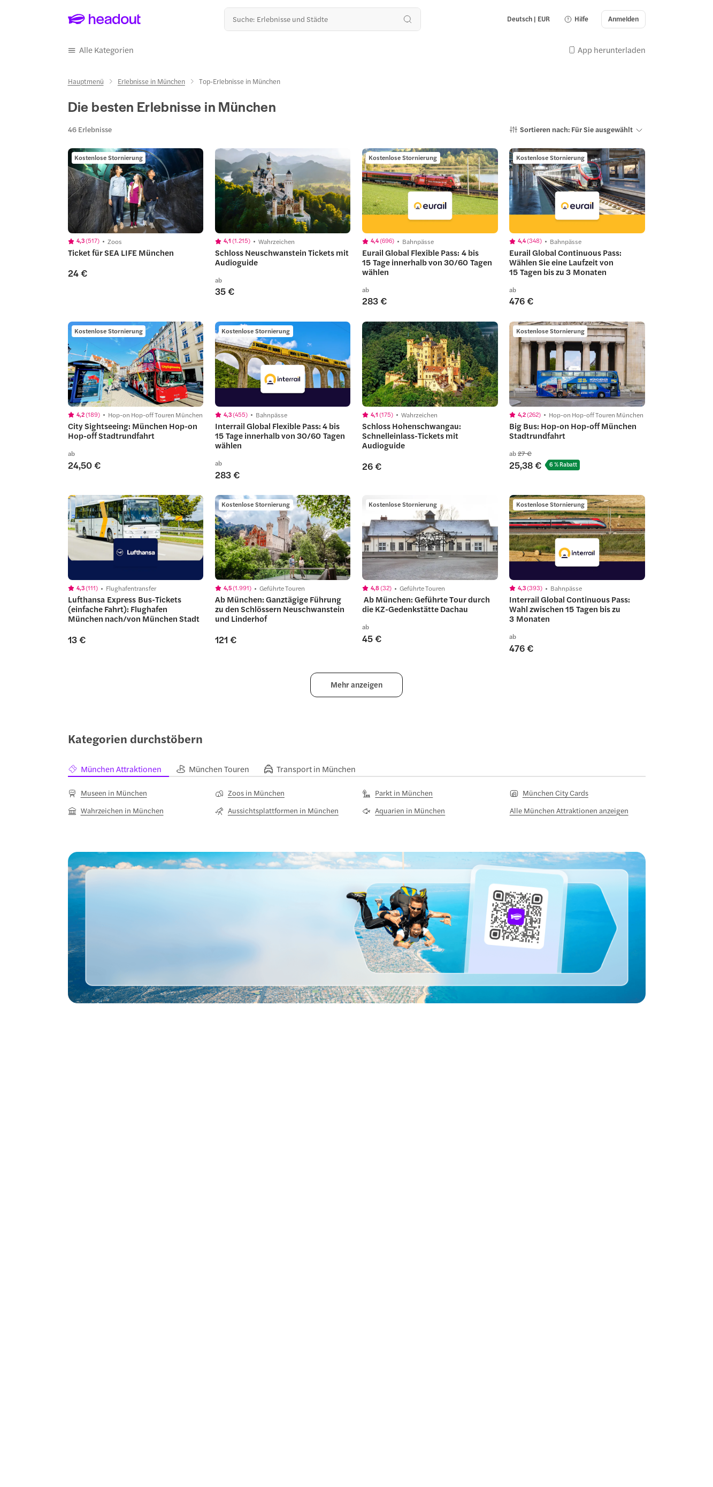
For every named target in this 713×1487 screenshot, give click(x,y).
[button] (576, 19)
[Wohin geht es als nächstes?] (322, 19)
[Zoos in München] (250, 793)
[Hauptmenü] (86, 81)
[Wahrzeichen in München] (116, 810)
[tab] (122, 769)
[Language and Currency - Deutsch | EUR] (528, 19)
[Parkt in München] (397, 793)
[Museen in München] (107, 793)
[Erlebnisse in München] (151, 81)
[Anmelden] (623, 19)
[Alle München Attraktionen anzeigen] (569, 810)
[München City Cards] (549, 793)
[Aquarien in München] (403, 810)
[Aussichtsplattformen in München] (277, 810)
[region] (136, 190)
